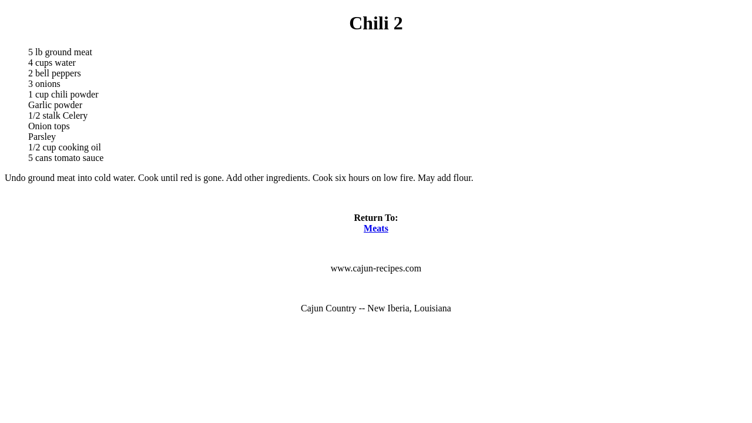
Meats (376, 228)
